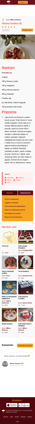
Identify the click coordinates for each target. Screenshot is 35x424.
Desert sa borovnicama (13, 217)
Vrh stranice (16, 400)
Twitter (11, 416)
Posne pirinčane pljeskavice (15, 206)
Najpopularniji (25, 193)
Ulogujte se (22, 2)
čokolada (10, 177)
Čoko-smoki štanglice (25, 242)
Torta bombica (25, 267)
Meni (17, 421)
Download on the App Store (12, 405)
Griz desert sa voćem (13, 213)
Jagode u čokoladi (11, 203)
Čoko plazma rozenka (25, 293)
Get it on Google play (24, 405)
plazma (21, 177)
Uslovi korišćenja (27, 410)
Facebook (5, 416)
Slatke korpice (9, 320)
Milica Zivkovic (15, 20)
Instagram (23, 416)
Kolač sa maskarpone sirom (15, 210)
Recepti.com (3, 411)
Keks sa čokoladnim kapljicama (9, 293)
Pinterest (29, 416)
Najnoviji (10, 193)
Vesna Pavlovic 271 (17, 363)
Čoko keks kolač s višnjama (25, 320)
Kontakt (15, 412)
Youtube (17, 416)
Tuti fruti (9, 242)
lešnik (9, 180)
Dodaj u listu (27, 30)
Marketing (9, 412)
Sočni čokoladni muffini (9, 267)
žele (8, 182)
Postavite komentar (25, 345)
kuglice (18, 180)
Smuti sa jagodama (12, 199)
